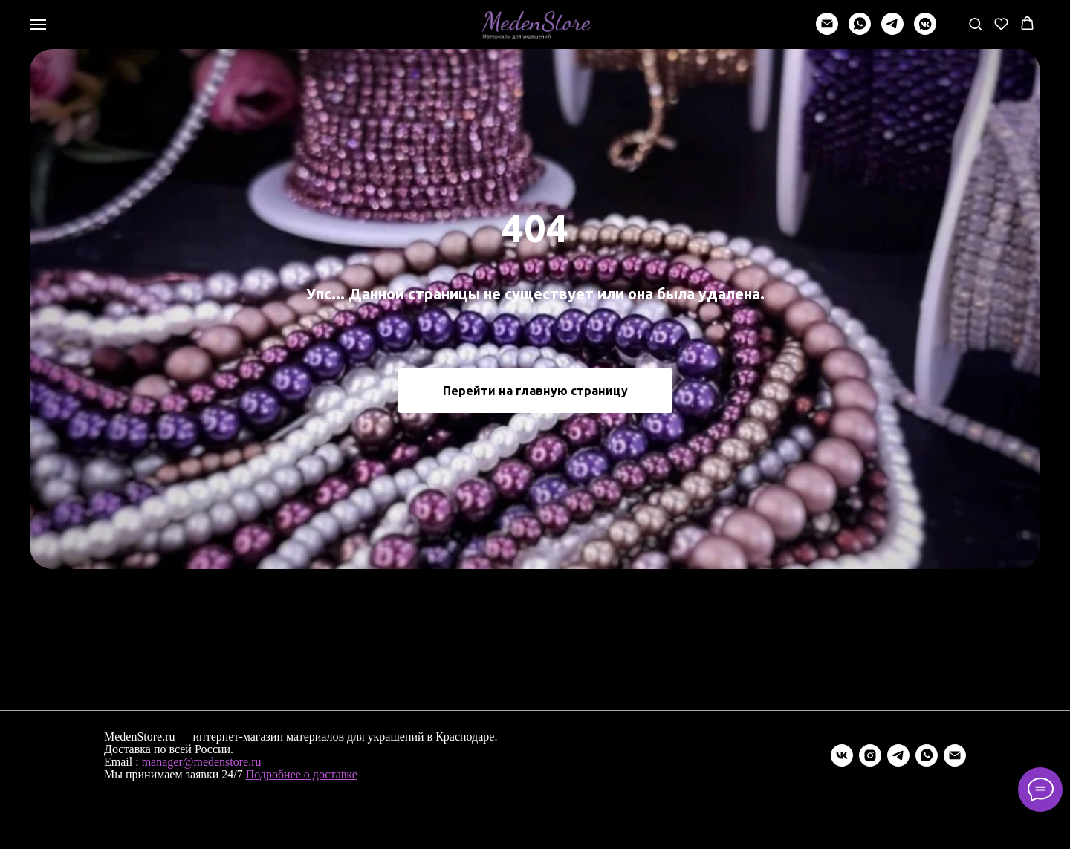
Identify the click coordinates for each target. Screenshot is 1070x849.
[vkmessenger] (925, 31)
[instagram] (870, 755)
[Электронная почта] (955, 755)
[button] (975, 23)
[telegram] (892, 31)
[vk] (842, 755)
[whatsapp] (860, 31)
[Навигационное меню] (38, 24)
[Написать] (827, 31)
